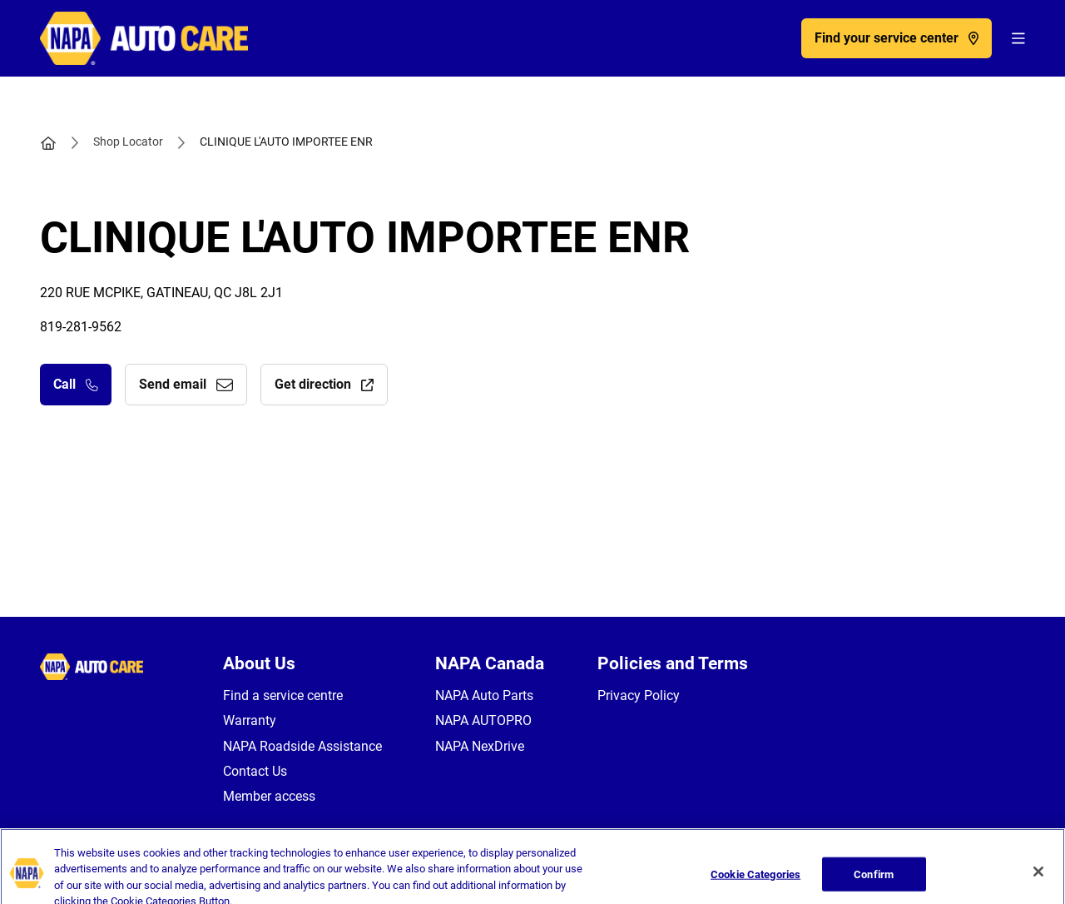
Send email (186, 384)
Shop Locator (128, 141)
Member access (269, 796)
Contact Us (255, 771)
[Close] (1038, 879)
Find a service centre (283, 695)
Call (75, 384)
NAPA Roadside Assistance (302, 746)
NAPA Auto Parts (484, 695)
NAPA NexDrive (479, 746)
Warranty (249, 720)
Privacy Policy (638, 695)
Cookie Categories (755, 882)
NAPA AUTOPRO (483, 720)
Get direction (324, 384)
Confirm (874, 882)
